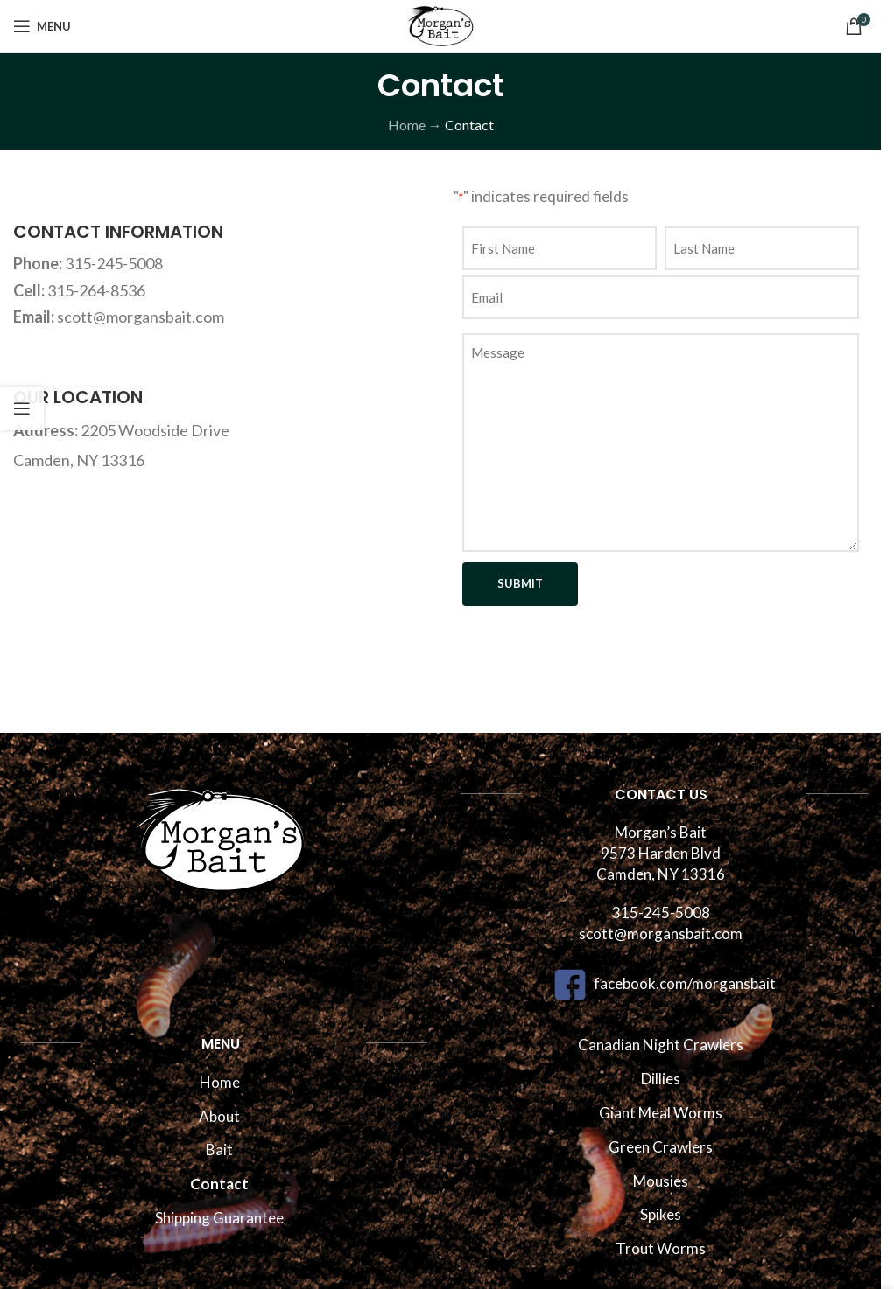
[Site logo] (440, 24)
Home (407, 124)
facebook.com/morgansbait (661, 983)
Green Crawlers (661, 1147)
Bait (219, 1149)
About (219, 1116)
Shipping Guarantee (219, 1218)
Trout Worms (661, 1248)
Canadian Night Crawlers (660, 1044)
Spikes (660, 1214)
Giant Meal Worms (660, 1113)
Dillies (660, 1079)
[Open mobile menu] (42, 26)
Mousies (660, 1181)
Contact (219, 1183)
